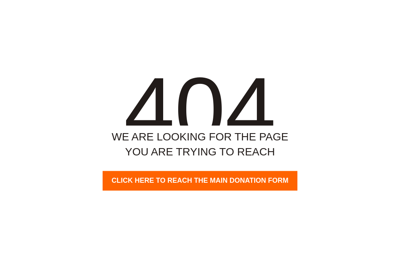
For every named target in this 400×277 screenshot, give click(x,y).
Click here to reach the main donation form (199, 180)
